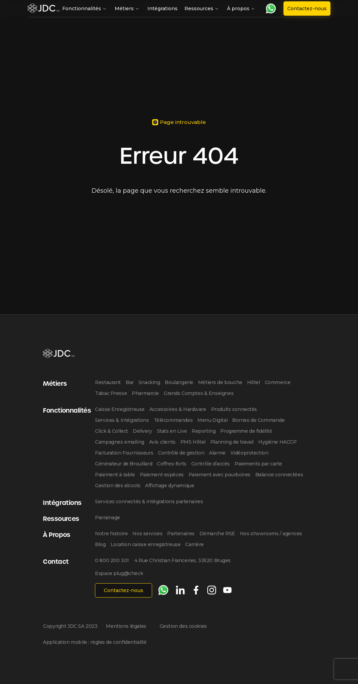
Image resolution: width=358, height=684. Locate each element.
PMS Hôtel (193, 442)
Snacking (149, 382)
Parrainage (107, 517)
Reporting (203, 431)
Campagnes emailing (119, 442)
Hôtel (253, 382)
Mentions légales (126, 626)
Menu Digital (212, 420)
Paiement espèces (162, 475)
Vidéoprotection (249, 453)
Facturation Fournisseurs (124, 453)
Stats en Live (172, 431)
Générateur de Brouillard (123, 464)
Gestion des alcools (117, 485)
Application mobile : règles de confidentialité (95, 642)
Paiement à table (115, 475)
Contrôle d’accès (210, 464)
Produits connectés (234, 409)
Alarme (217, 453)
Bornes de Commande (258, 420)
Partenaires (180, 533)
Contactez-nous (307, 8)
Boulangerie (179, 382)
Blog (100, 544)
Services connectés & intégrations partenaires (149, 501)
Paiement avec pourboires (219, 475)
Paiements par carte (258, 464)
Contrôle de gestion (181, 453)
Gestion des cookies (183, 626)
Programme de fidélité (246, 431)
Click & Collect (111, 431)
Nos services (147, 533)
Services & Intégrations (122, 420)
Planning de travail (232, 442)
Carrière (194, 544)
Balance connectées (279, 475)
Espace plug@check (119, 573)
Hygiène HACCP (277, 442)
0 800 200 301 (112, 560)
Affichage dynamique (169, 485)
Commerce (278, 382)
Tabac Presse (111, 393)
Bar (130, 382)
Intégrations (162, 8)
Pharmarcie (145, 393)
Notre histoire (111, 533)
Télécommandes (173, 420)
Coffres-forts (171, 464)
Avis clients (162, 442)
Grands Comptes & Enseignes (198, 393)
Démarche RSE (217, 533)
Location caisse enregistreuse (146, 544)
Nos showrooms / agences (271, 533)
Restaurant (108, 382)
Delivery (142, 431)
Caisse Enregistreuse (120, 409)
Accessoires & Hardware (177, 409)
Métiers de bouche (220, 382)
